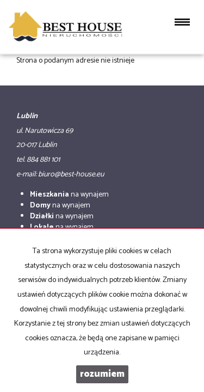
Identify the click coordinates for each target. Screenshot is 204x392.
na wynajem (69, 194)
